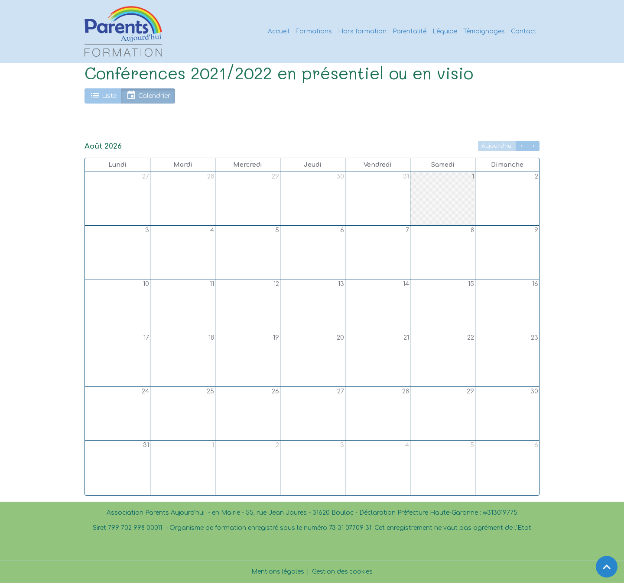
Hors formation (362, 32)
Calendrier (148, 97)
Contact (523, 32)
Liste (103, 97)
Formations (314, 32)
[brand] (125, 32)
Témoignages (484, 32)
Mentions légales (277, 573)
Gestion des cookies (343, 573)
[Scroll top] (607, 567)
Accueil (278, 32)
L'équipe (444, 32)
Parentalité (409, 32)
